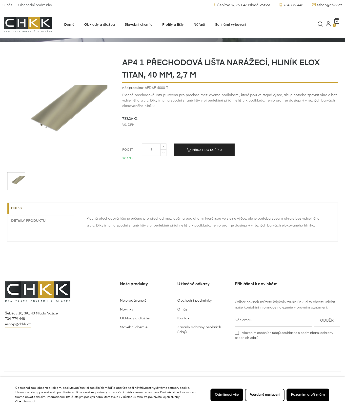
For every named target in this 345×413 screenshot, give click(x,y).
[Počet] (151, 168)
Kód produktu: (133, 106)
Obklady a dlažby (135, 336)
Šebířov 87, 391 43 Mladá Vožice (241, 5)
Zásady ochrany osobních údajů (199, 348)
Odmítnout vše (225, 394)
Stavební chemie (133, 345)
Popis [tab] (20, 227)
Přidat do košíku (204, 168)
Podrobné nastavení (263, 394)
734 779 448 (291, 5)
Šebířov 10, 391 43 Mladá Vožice (31, 332)
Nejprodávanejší (133, 319)
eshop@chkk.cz (327, 5)
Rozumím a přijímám (308, 394)
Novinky (126, 328)
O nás (7, 5)
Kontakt (183, 336)
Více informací (25, 401)
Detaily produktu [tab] (32, 239)
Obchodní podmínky (35, 5)
